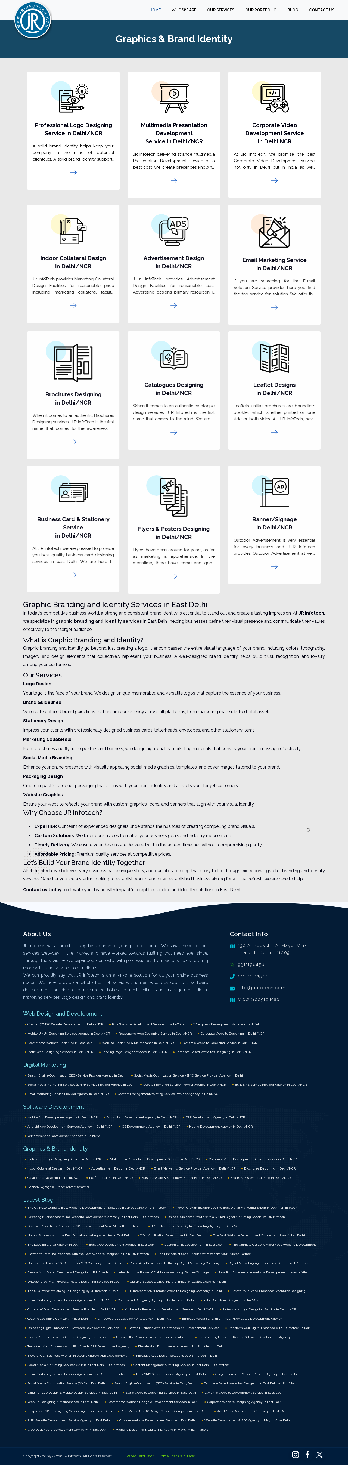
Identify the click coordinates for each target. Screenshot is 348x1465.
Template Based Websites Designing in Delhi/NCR (213, 1052)
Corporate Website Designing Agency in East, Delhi (244, 1402)
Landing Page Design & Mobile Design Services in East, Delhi (72, 1393)
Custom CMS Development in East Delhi (193, 1245)
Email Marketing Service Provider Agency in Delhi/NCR (68, 1094)
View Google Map (259, 999)
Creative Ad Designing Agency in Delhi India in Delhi (156, 1300)
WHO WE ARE (184, 10)
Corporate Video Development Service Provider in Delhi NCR (253, 1159)
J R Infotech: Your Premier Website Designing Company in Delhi (175, 1291)
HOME (155, 10)
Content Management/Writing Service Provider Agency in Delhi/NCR (169, 1094)
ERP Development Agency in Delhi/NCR (215, 1117)
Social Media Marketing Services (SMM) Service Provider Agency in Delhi (80, 1085)
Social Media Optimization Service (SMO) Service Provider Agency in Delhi (188, 1075)
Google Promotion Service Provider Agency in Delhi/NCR (184, 1085)
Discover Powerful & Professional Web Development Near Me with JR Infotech (84, 1226)
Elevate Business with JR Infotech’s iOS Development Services (173, 1328)
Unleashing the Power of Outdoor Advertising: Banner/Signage (163, 1272)
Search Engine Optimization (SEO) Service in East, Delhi (154, 1383)
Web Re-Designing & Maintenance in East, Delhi (63, 1402)
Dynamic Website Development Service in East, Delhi (244, 1393)
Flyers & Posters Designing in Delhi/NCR (261, 1178)
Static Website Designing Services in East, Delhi (161, 1393)
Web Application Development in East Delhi (172, 1235)
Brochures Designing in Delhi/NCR (270, 1168)
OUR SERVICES (220, 10)
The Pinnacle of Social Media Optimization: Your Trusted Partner (204, 1254)
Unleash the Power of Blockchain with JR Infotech (152, 1337)
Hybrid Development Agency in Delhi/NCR (221, 1126)
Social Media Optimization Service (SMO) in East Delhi (66, 1383)
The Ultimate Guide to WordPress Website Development (274, 1245)
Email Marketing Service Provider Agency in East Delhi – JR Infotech (77, 1374)
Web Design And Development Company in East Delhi (67, 1430)
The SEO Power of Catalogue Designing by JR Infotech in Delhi (73, 1291)
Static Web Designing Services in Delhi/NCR (60, 1052)
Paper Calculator (140, 1456)
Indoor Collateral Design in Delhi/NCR (55, 1168)
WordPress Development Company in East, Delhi (252, 1411)
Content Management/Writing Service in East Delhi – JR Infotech (181, 1365)
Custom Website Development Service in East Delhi (157, 1420)
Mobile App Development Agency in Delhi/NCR (62, 1117)
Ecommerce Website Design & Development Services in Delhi (152, 1402)
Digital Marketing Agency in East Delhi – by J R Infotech (270, 1263)
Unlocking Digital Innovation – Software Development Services (73, 1328)
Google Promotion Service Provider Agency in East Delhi (256, 1374)
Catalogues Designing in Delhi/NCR (53, 1178)
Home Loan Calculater (177, 1456)
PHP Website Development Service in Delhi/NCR (148, 1024)
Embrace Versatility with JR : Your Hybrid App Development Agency (232, 1319)
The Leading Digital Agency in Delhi (53, 1245)
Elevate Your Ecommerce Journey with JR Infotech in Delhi (181, 1346)
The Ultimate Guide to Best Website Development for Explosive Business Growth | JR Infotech (97, 1208)
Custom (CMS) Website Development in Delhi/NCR (65, 1024)
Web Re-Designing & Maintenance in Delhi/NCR (138, 1043)
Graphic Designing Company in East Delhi (58, 1319)
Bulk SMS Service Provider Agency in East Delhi (171, 1374)
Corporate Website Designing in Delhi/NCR (233, 1033)
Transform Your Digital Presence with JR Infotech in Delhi (270, 1328)
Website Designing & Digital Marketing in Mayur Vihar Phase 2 (162, 1430)
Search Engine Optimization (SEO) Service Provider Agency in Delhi (76, 1075)
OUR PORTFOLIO (260, 10)
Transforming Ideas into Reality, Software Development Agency (244, 1337)
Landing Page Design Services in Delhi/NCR (134, 1052)
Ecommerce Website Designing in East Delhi (60, 1043)
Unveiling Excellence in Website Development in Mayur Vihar (263, 1272)
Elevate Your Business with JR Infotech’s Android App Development (77, 1356)
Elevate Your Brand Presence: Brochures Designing (268, 1291)
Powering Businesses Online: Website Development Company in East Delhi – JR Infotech (93, 1217)
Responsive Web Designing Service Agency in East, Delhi (69, 1411)
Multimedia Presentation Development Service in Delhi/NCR (173, 133)
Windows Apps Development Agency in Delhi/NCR (65, 1136)
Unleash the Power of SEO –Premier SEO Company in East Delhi (74, 1263)
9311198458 (251, 964)
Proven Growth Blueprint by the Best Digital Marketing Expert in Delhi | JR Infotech (236, 1208)
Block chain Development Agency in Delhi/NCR (142, 1117)
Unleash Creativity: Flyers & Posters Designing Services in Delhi (74, 1282)
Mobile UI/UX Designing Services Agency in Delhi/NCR (68, 1033)
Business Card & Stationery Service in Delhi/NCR (69, 527)
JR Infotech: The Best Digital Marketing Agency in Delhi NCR (196, 1226)
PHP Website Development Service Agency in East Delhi (69, 1420)
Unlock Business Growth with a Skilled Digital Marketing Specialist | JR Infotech (226, 1217)
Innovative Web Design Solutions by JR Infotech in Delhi (176, 1356)
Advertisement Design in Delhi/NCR (118, 1168)
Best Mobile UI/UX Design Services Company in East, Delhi (164, 1411)
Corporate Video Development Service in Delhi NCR (273, 133)
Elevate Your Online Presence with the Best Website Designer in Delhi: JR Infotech (88, 1254)
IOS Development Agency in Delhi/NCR (151, 1126)
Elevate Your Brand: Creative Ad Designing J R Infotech (67, 1272)
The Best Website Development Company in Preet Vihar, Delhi (259, 1235)
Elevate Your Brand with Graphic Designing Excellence (67, 1337)
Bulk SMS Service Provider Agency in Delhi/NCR (271, 1085)
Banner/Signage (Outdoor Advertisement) (58, 1187)
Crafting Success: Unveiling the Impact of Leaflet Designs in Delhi (178, 1282)
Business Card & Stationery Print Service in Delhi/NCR (182, 1178)
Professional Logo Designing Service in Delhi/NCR (64, 1159)
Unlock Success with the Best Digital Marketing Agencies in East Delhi (79, 1235)
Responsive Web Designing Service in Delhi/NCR (155, 1033)
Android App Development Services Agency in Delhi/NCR (70, 1126)
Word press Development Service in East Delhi (227, 1024)
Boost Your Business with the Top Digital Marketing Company (175, 1263)
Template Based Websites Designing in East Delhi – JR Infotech (251, 1383)
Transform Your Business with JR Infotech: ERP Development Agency (78, 1346)
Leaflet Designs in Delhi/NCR (111, 1178)
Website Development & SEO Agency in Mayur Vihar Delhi (247, 1420)
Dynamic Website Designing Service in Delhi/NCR (220, 1043)
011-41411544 (253, 976)
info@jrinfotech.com (261, 987)
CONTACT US (321, 10)
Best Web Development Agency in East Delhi (122, 1245)
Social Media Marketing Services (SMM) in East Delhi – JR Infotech (76, 1365)
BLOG (292, 10)
